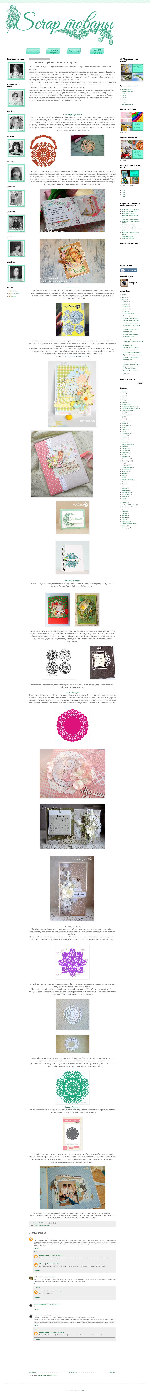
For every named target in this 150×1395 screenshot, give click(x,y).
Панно (123, 477)
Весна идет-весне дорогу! (128, 406)
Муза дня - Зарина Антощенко (131, 320)
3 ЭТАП (124, 98)
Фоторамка (125, 517)
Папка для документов (128, 479)
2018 (123, 295)
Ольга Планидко (72, 692)
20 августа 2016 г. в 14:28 (53, 1304)
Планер (124, 482)
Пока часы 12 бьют (127, 492)
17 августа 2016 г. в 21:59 (50, 1238)
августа (126, 311)
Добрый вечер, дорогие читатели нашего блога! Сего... (131, 367)
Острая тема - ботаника (128, 213)
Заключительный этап (127, 104)
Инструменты (125, 425)
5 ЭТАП (124, 102)
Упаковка (124, 511)
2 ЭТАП (124, 96)
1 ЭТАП (124, 93)
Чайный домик (125, 521)
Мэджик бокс (125, 452)
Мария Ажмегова (39, 1238)
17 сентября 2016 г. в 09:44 (57, 1332)
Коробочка (124, 440)
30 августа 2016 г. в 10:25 (53, 1263)
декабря (126, 301)
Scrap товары (14, 291)
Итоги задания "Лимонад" (130, 350)
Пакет (123, 475)
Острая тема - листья (127, 236)
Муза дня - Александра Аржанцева (132, 323)
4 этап (123, 198)
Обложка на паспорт (127, 467)
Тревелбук (124, 509)
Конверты (124, 435)
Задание (124, 419)
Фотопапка (124, 515)
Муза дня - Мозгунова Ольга (130, 357)
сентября (126, 309)
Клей (123, 431)
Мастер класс (125, 448)
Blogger (82, 1390)
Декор (123, 412)
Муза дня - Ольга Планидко (130, 334)
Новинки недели (127, 316)
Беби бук (124, 400)
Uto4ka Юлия (38, 1277)
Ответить (36, 1248)
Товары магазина (126, 507)
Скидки (124, 498)
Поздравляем (125, 490)
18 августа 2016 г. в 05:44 (56, 1255)
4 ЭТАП (124, 100)
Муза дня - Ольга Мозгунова (130, 318)
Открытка (124, 473)
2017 (123, 297)
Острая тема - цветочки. (128, 225)
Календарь (124, 429)
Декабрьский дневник (127, 410)
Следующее (32, 1372)
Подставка (124, 488)
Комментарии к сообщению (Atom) (47, 1375)
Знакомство (125, 421)
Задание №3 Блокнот (128, 336)
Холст (123, 519)
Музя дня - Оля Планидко (130, 362)
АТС (123, 398)
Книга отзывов (125, 433)
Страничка (124, 502)
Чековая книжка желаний (128, 523)
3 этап (123, 196)
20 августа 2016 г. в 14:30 (53, 1315)
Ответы (38, 1252)
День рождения (126, 414)
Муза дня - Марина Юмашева (131, 329)
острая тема (40, 1225)
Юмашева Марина (44, 1255)
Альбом (124, 391)
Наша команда (125, 458)
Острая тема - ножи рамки (129, 227)
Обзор (35, 1225)
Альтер (123, 394)
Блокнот (124, 402)
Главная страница (72, 1372)
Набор (123, 454)
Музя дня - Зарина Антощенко (131, 364)
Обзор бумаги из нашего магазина (132, 352)
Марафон (124, 446)
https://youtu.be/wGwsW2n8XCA (75, 356)
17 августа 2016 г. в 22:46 (48, 1277)
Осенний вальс (126, 469)
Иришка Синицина (72, 1107)
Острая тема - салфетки (128, 238)
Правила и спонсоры (127, 91)
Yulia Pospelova (15, 293)
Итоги (123, 427)
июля (125, 373)
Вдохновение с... (126, 404)
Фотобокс (124, 513)
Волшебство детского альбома (130, 408)
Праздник (124, 496)
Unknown (41, 1263)
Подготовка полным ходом (129, 486)
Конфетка (124, 437)
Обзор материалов (126, 89)
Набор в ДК (125, 456)
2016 (123, 299)
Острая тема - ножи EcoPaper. (129, 211)
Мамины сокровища (127, 444)
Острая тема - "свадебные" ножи (130, 209)
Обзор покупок (126, 465)
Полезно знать (47, 1225)
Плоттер (124, 484)
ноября (126, 304)
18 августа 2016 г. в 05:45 (56, 1291)
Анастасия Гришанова (40, 1304)
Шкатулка (124, 526)
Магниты (124, 442)
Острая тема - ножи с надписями (130, 219)
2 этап (123, 194)
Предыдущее (112, 1372)
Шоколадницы (125, 528)
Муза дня (124, 450)
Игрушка (124, 423)
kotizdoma (13, 296)
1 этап (123, 192)
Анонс (123, 190)
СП (122, 500)
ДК (122, 417)
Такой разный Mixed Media (129, 505)
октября (126, 306)
